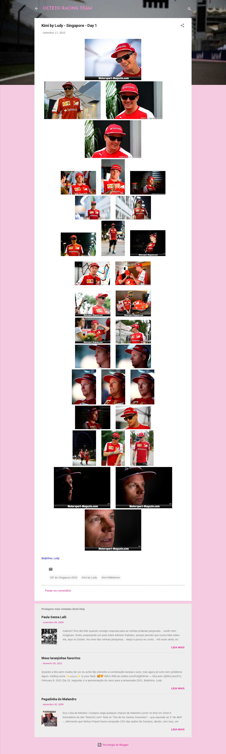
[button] (182, 26)
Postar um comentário (58, 590)
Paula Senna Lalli (53, 617)
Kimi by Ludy (89, 577)
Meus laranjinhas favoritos (60, 658)
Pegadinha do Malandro (58, 699)
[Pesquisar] (189, 9)
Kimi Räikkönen (111, 577)
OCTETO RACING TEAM (67, 8)
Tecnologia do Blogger (113, 744)
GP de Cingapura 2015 (63, 577)
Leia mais (178, 647)
